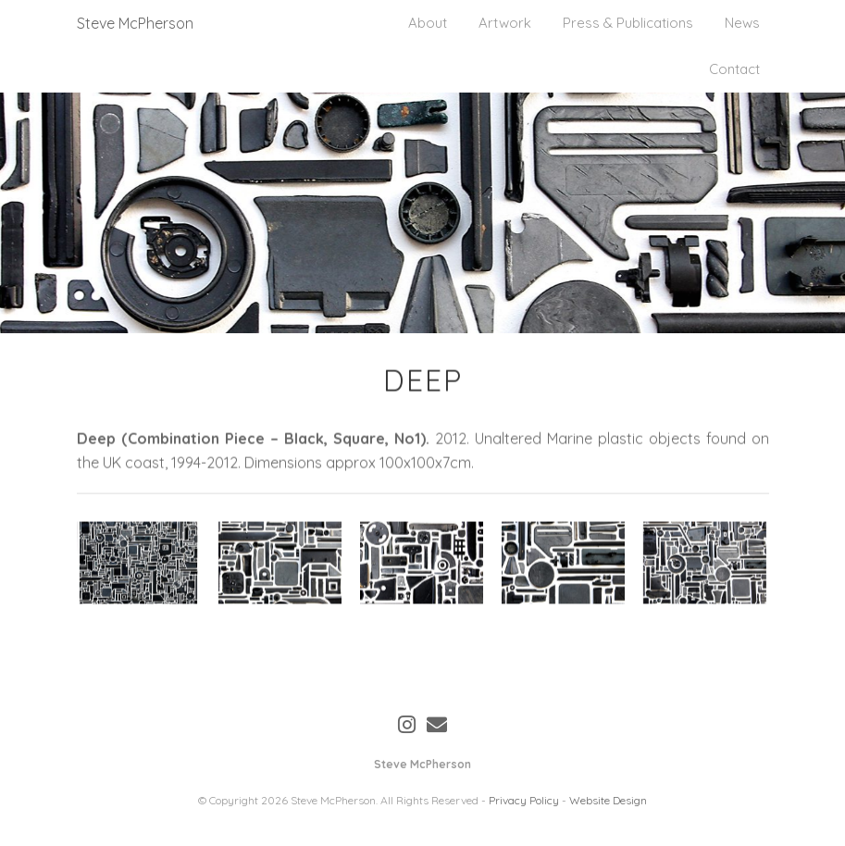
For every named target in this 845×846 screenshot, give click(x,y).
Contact (734, 69)
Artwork (504, 22)
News (742, 22)
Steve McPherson (135, 23)
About (427, 22)
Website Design (608, 800)
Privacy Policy (524, 800)
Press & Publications (628, 22)
